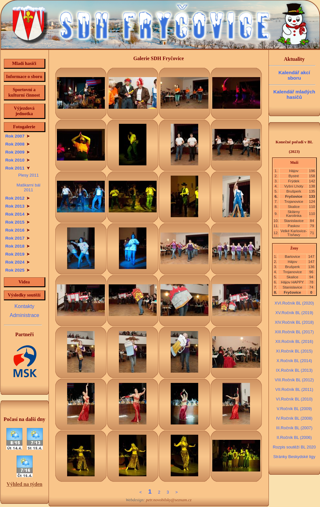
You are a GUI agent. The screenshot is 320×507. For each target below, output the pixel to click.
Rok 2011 (17, 168)
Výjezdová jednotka (24, 111)
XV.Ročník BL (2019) (294, 312)
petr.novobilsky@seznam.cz (168, 499)
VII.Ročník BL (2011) (294, 389)
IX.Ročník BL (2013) (294, 370)
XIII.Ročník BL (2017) (294, 331)
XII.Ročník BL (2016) (294, 341)
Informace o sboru (24, 76)
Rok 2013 (17, 206)
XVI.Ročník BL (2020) (294, 303)
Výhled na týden (24, 484)
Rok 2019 (17, 254)
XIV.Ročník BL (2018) (294, 322)
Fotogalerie (24, 126)
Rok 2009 (17, 152)
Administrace (24, 315)
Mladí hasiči (24, 63)
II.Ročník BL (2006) (294, 437)
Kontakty (24, 306)
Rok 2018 (17, 246)
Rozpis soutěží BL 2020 (294, 447)
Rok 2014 (17, 214)
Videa (24, 281)
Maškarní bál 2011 (28, 187)
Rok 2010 (17, 160)
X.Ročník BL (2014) (294, 360)
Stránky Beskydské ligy (294, 456)
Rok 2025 (17, 270)
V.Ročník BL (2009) (294, 408)
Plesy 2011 (28, 175)
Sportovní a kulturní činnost (24, 92)
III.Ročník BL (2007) (294, 427)
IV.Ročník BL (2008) (294, 418)
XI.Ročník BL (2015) (294, 351)
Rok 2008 (17, 144)
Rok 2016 (17, 230)
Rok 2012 (17, 198)
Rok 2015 (17, 222)
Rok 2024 (17, 262)
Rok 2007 (17, 136)
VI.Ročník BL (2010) (294, 399)
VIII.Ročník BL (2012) (294, 379)
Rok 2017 (17, 238)
